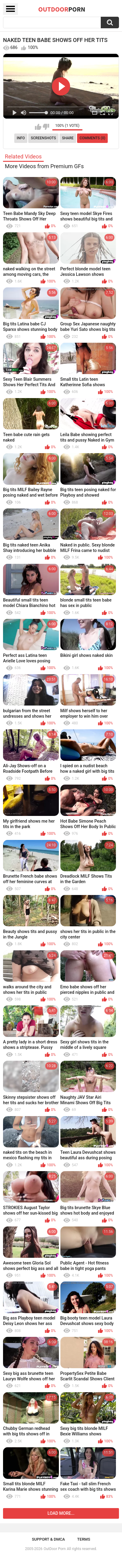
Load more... (61, 1513)
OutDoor (61, 9)
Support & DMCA (48, 1539)
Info (21, 138)
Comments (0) (92, 138)
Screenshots (43, 138)
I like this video (38, 127)
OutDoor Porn (55, 1549)
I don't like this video (46, 127)
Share (67, 138)
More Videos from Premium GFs (44, 166)
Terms (83, 1539)
